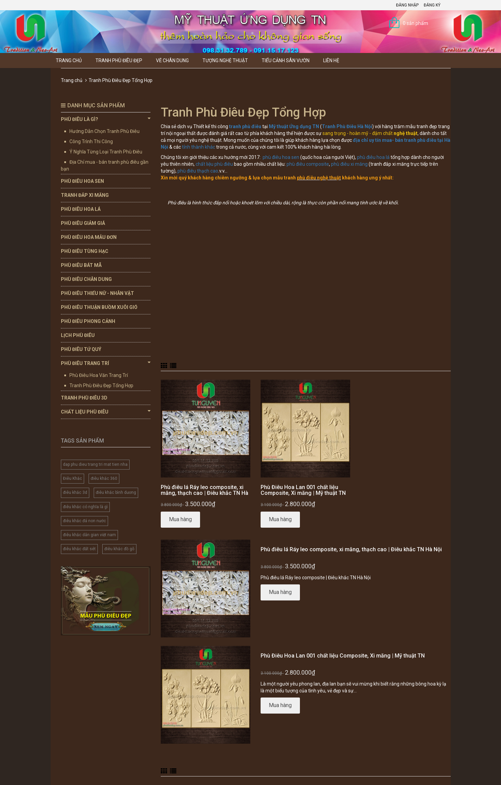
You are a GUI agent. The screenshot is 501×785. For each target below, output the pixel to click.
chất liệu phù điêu (214, 164)
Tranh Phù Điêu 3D (84, 398)
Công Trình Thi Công (91, 141)
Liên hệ (331, 60)
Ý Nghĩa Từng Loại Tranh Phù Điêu (105, 151)
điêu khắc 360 (104, 478)
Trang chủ (69, 60)
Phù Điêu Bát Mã (81, 265)
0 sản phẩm (415, 23)
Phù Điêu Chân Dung (86, 279)
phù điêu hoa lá (373, 157)
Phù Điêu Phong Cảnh (88, 321)
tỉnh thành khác (198, 147)
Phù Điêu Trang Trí (106, 363)
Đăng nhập (407, 5)
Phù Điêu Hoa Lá (81, 209)
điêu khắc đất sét (79, 548)
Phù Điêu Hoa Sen (82, 181)
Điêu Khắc (72, 478)
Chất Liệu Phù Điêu (106, 411)
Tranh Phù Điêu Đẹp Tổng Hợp (101, 385)
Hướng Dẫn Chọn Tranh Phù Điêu (104, 131)
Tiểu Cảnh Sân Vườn (285, 60)
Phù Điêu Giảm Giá (83, 223)
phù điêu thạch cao (197, 171)
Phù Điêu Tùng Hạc (84, 251)
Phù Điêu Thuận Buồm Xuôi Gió (99, 307)
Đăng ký (432, 5)
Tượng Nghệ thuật (225, 60)
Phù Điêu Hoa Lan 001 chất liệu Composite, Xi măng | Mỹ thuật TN (303, 490)
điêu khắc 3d (75, 492)
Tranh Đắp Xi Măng (85, 195)
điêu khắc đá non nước (84, 520)
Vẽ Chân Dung (172, 60)
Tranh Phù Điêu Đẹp (118, 60)
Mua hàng (180, 519)
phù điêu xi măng (349, 164)
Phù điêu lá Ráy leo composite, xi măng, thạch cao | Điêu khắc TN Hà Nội (204, 493)
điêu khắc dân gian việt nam (89, 534)
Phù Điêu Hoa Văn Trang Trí (98, 375)
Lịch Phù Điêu (78, 335)
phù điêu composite (308, 164)
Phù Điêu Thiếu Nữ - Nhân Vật (97, 293)
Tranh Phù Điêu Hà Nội (347, 126)
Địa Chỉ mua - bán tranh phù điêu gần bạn (104, 165)
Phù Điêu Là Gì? (106, 119)
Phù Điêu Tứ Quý (81, 349)
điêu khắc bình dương (116, 492)
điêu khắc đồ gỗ (119, 548)
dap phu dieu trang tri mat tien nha (95, 464)
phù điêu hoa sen (281, 157)
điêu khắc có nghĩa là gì (85, 506)
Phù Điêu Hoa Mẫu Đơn (89, 237)
